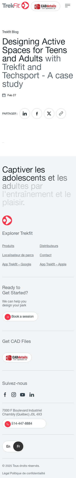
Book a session (19, 317)
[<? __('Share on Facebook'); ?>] (37, 113)
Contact (45, 255)
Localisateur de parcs (18, 255)
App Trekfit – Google (16, 264)
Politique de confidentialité (27, 473)
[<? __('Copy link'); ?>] (61, 113)
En (8, 447)
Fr (18, 447)
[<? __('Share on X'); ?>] (49, 113)
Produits (8, 246)
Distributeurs (49, 246)
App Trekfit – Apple (53, 264)
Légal (5, 473)
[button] (13, 446)
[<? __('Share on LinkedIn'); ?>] (24, 113)
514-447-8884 (18, 424)
